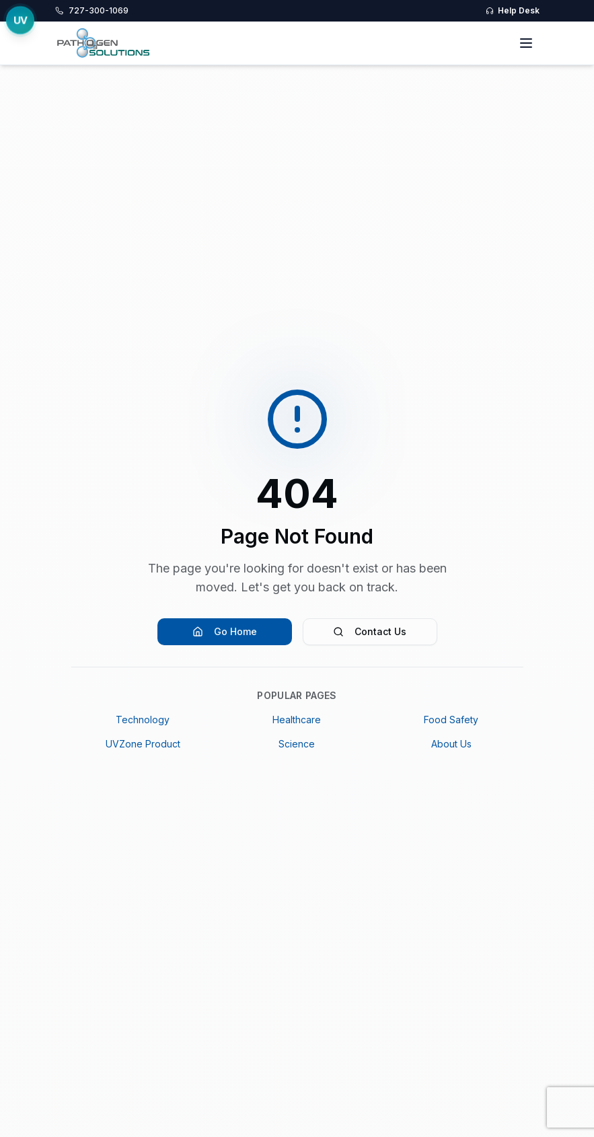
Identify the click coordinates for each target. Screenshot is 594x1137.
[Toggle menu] (526, 43)
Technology (143, 719)
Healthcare (296, 719)
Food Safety (451, 719)
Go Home (224, 631)
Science (297, 743)
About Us (451, 743)
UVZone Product (143, 743)
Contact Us (369, 631)
